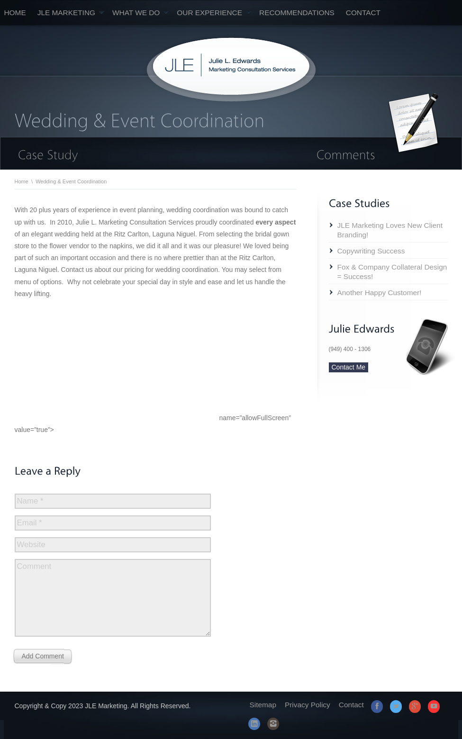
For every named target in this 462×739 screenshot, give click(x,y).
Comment (34, 566)
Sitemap (263, 705)
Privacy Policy (307, 705)
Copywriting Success (371, 251)
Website (31, 544)
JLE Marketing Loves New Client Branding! (390, 230)
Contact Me (349, 367)
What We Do (140, 13)
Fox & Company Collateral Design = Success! (392, 271)
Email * (29, 522)
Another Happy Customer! (379, 292)
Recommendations (297, 13)
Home (15, 13)
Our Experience (214, 13)
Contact (363, 13)
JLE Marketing (70, 13)
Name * (30, 500)
